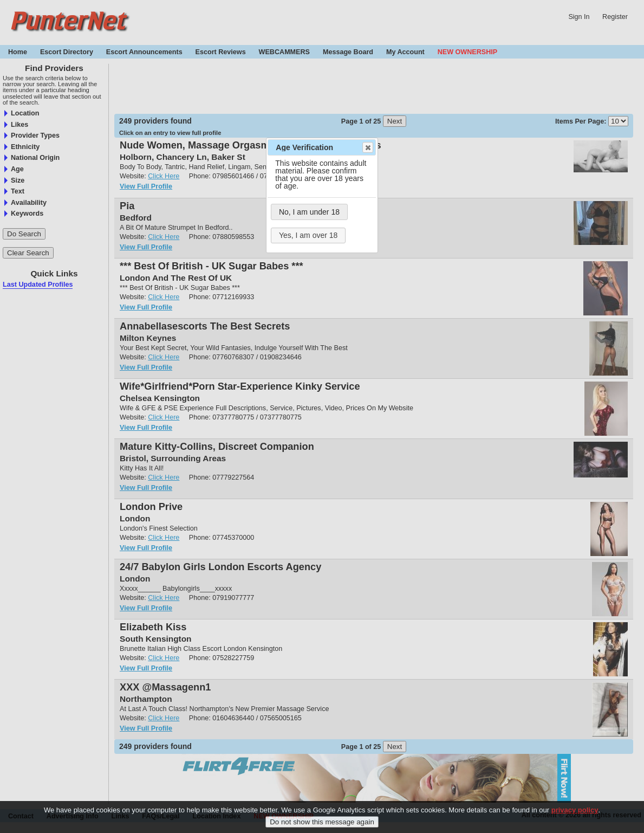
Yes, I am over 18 (308, 235)
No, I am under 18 (309, 212)
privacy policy (575, 810)
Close (367, 147)
